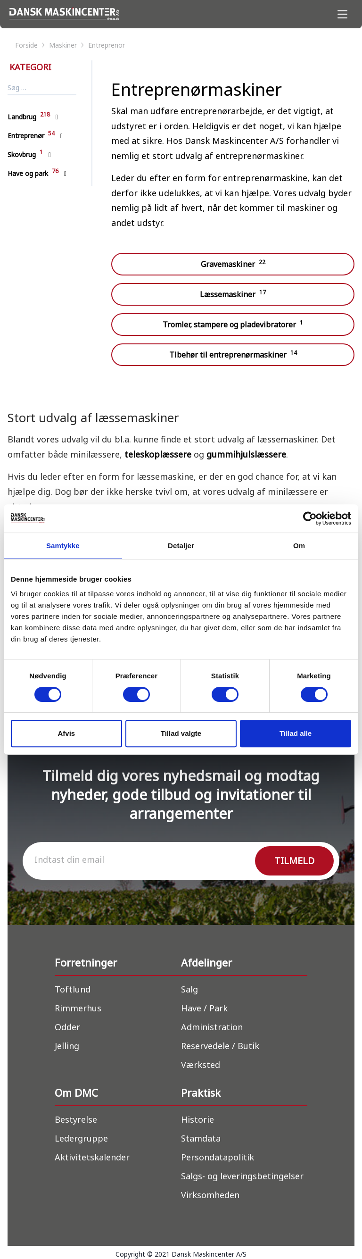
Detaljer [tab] (181, 546)
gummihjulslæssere (246, 454)
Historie (197, 1119)
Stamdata (201, 1138)
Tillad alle (296, 733)
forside (31, 45)
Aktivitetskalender (92, 1157)
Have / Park (204, 1008)
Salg (189, 989)
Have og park (33, 173)
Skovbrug (25, 154)
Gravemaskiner (233, 263)
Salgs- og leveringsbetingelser (242, 1176)
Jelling (67, 1045)
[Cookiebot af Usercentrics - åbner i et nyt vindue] (310, 518)
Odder (67, 1027)
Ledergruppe (81, 1138)
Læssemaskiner (233, 294)
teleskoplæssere (159, 454)
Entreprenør (31, 135)
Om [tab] (299, 546)
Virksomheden (210, 1195)
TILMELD (294, 860)
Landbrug (29, 116)
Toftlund (72, 989)
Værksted (200, 1064)
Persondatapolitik (217, 1157)
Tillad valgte (181, 733)
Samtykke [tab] (63, 546)
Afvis (66, 733)
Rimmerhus (78, 1008)
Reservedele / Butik (220, 1045)
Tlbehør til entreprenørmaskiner (233, 354)
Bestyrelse (76, 1119)
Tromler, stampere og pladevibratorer (233, 324)
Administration (212, 1027)
